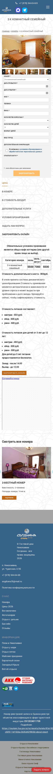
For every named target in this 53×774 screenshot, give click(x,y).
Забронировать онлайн (14, 373)
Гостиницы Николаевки (29, 751)
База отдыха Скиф (30, 763)
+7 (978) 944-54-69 (28, 3)
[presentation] (20, 161)
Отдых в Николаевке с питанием (30, 767)
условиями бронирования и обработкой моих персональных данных (25, 150)
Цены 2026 (7, 606)
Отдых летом (8, 651)
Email (6, 110)
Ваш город (8, 138)
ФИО (5, 97)
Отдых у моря (9, 647)
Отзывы (6, 628)
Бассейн (6, 623)
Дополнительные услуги (16, 208)
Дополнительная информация (16, 144)
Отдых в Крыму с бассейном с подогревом (30, 747)
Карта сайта (29, 771)
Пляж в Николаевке (12, 643)
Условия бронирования (15, 217)
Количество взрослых (13, 117)
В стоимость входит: (14, 200)
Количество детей (11, 124)
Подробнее (9, 498)
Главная (6, 31)
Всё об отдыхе (9, 669)
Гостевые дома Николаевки (30, 755)
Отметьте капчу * (11, 156)
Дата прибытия (10, 83)
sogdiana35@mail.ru (12, 581)
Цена (5, 183)
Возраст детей (10, 131)
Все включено (9, 610)
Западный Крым (10, 664)
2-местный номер (13, 482)
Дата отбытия (9, 90)
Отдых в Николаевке (29, 743)
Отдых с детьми (10, 619)
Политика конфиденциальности (18, 587)
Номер (6, 76)
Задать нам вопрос (13, 225)
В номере (7, 191)
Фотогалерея (8, 615)
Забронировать (26, 173)
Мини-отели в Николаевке (29, 759)
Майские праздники (12, 656)
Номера (14, 31)
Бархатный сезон (11, 660)
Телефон (7, 104)
